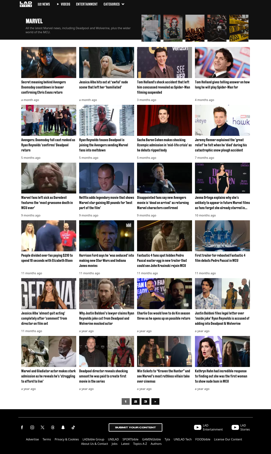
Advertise (32, 439)
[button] (151, 27)
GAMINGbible (151, 439)
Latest (125, 444)
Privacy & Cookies (67, 439)
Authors (156, 444)
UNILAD (113, 439)
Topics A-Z (140, 444)
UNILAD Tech (183, 439)
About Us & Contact (94, 444)
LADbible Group (93, 439)
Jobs (115, 444)
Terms (47, 439)
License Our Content (228, 439)
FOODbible (202, 439)
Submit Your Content (135, 427)
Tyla (167, 439)
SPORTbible (131, 439)
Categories (114, 4)
